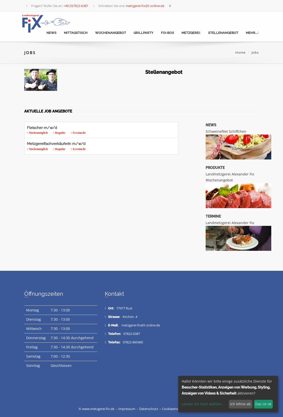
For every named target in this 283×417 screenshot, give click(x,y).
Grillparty (143, 33)
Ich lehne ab (240, 404)
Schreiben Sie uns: (128, 5)
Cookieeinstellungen (177, 409)
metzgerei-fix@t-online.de (141, 325)
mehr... (252, 33)
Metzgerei (191, 33)
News (51, 33)
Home (240, 52)
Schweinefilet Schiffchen (226, 131)
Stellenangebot (223, 33)
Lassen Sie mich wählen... (203, 404)
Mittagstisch (76, 33)
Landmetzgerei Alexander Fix (230, 222)
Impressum (126, 409)
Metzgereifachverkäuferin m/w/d (97, 146)
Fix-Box (167, 33)
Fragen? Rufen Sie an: (56, 5)
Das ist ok (263, 404)
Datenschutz (148, 409)
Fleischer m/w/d (97, 130)
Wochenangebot (110, 33)
